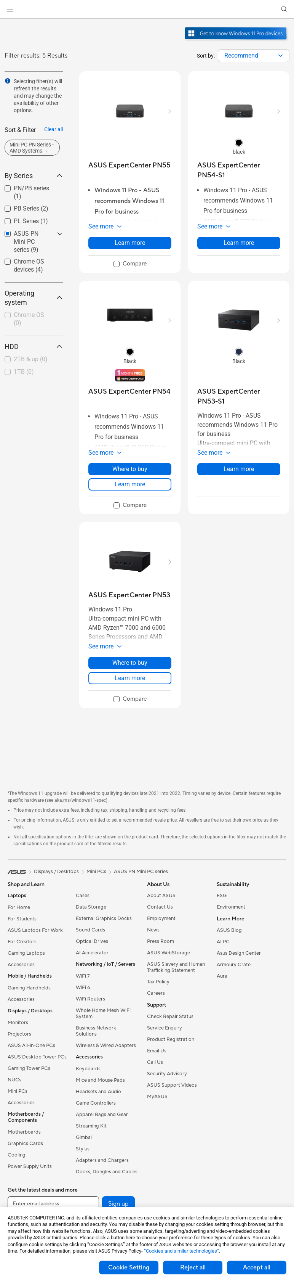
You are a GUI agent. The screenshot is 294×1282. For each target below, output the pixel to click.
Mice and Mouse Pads (100, 1080)
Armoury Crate (234, 965)
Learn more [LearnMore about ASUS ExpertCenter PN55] (130, 242)
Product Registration (170, 1039)
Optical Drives (92, 941)
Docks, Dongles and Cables (106, 1172)
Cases (82, 896)
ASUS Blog (229, 930)
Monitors (18, 1023)
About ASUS (161, 896)
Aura (222, 976)
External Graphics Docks (104, 918)
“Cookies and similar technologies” (181, 1251)
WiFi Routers (90, 999)
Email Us (156, 1051)
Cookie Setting (128, 1267)
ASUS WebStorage (168, 953)
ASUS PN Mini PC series (141, 872)
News (153, 930)
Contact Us (160, 907)
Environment (231, 907)
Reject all (193, 1267)
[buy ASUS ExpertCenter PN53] (129, 595)
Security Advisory (167, 1074)
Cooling (17, 1155)
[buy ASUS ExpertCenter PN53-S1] (238, 396)
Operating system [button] (34, 297)
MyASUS (157, 1097)
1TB (24, 371)
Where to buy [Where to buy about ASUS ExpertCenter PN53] (129, 662)
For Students (22, 919)
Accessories (21, 965)
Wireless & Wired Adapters (106, 1045)
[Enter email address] (53, 1203)
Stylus (82, 1149)
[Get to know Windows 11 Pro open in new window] (237, 40)
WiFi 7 (83, 976)
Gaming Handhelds (29, 988)
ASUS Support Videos (172, 1085)
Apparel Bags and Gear (102, 1114)
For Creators (22, 942)
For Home (19, 907)
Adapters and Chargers (102, 1160)
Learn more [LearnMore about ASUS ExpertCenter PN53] (130, 678)
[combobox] (253, 55)
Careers (156, 993)
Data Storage (91, 907)
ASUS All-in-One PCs (31, 1045)
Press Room (160, 941)
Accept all (256, 1267)
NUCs (14, 1080)
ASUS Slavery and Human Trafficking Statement (176, 967)
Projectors (19, 1034)
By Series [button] (34, 176)
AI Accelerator (92, 953)
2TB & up (31, 359)
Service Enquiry (164, 1028)
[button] (10, 9)
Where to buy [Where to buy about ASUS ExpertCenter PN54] (129, 469)
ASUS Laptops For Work (35, 930)
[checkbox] (31, 319)
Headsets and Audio (98, 1092)
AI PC (223, 942)
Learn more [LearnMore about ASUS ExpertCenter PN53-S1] (239, 469)
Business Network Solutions (96, 1031)
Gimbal (84, 1137)
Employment (161, 918)
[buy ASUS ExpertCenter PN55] (129, 165)
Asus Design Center (239, 953)
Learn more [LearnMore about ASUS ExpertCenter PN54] (130, 484)
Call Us (155, 1062)
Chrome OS (29, 319)
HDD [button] (34, 347)
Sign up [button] (118, 1204)
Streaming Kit (91, 1126)
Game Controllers (96, 1103)
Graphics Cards (25, 1143)
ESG (222, 896)
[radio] (238, 142)
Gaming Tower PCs (29, 1068)
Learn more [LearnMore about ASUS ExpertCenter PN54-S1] (239, 242)
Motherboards (24, 1132)
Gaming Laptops (26, 953)
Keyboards (88, 1069)
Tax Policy (158, 982)
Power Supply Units (30, 1166)
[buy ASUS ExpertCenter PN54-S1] (238, 170)
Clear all (53, 129)
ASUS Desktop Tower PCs (37, 1057)
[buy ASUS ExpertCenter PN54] (129, 391)
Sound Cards (90, 930)
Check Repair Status (170, 1016)
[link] (147, 9)
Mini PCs (17, 1091)
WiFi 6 (83, 987)
